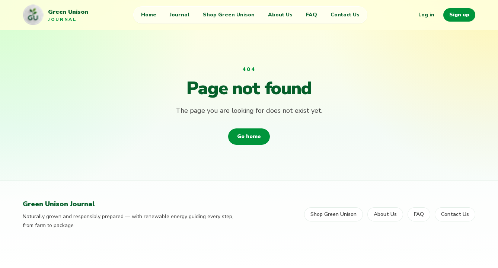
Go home (249, 136)
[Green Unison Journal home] (55, 14)
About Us (280, 14)
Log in (426, 14)
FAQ (311, 14)
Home (148, 14)
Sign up (459, 14)
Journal (179, 14)
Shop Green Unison (229, 14)
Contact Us (345, 14)
